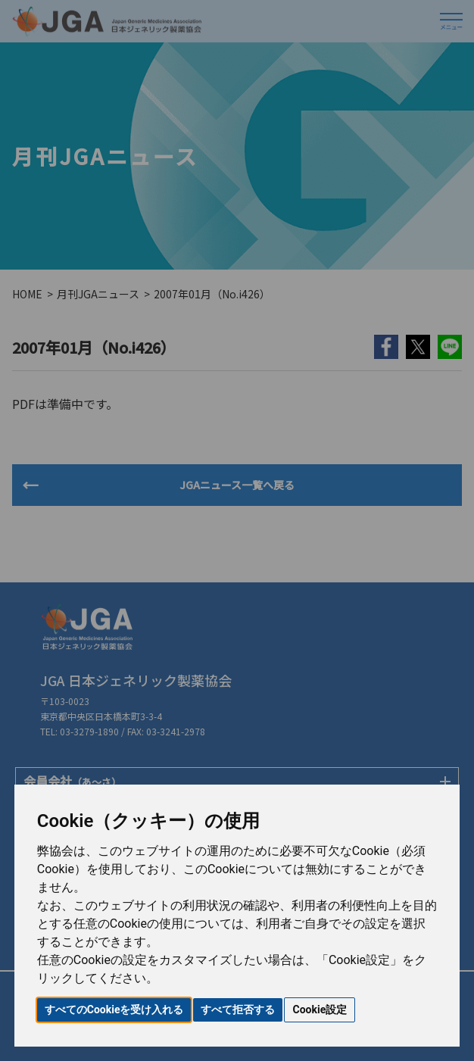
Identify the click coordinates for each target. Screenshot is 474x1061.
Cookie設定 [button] (319, 1009)
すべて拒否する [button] (238, 1009)
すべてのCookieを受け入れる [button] (114, 1009)
